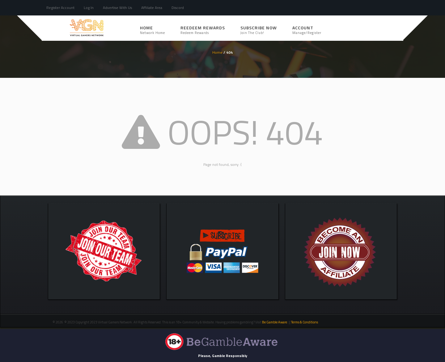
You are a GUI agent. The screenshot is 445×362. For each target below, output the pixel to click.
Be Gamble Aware (274, 322)
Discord (178, 8)
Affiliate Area (151, 8)
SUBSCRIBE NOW (258, 29)
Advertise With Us (117, 8)
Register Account (60, 8)
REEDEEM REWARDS (202, 29)
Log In (89, 8)
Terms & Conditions (305, 322)
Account (306, 29)
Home (152, 29)
